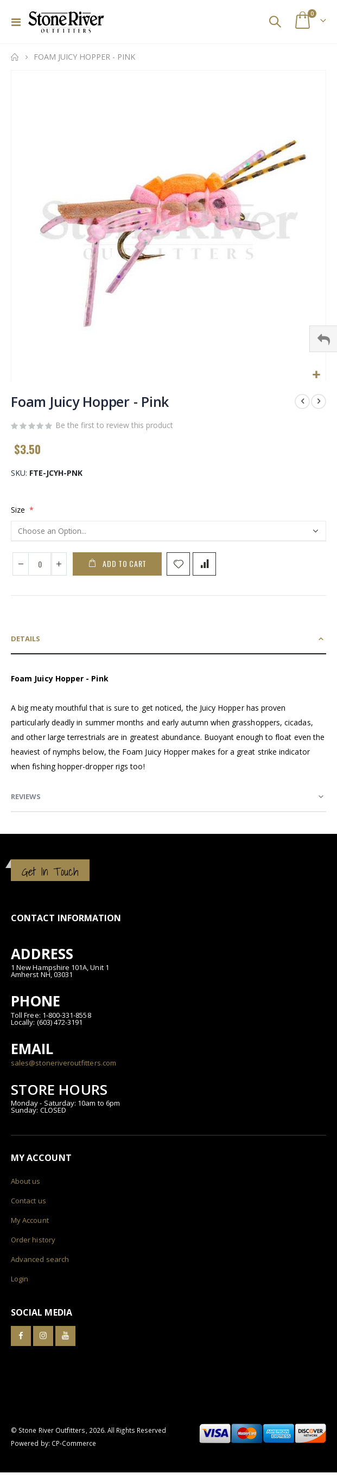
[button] (316, 375)
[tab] (168, 639)
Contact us (28, 1200)
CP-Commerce (74, 1443)
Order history (33, 1240)
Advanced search (40, 1259)
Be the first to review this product (114, 425)
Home (14, 56)
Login (19, 1279)
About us (26, 1181)
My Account (30, 1220)
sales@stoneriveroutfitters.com (63, 1063)
